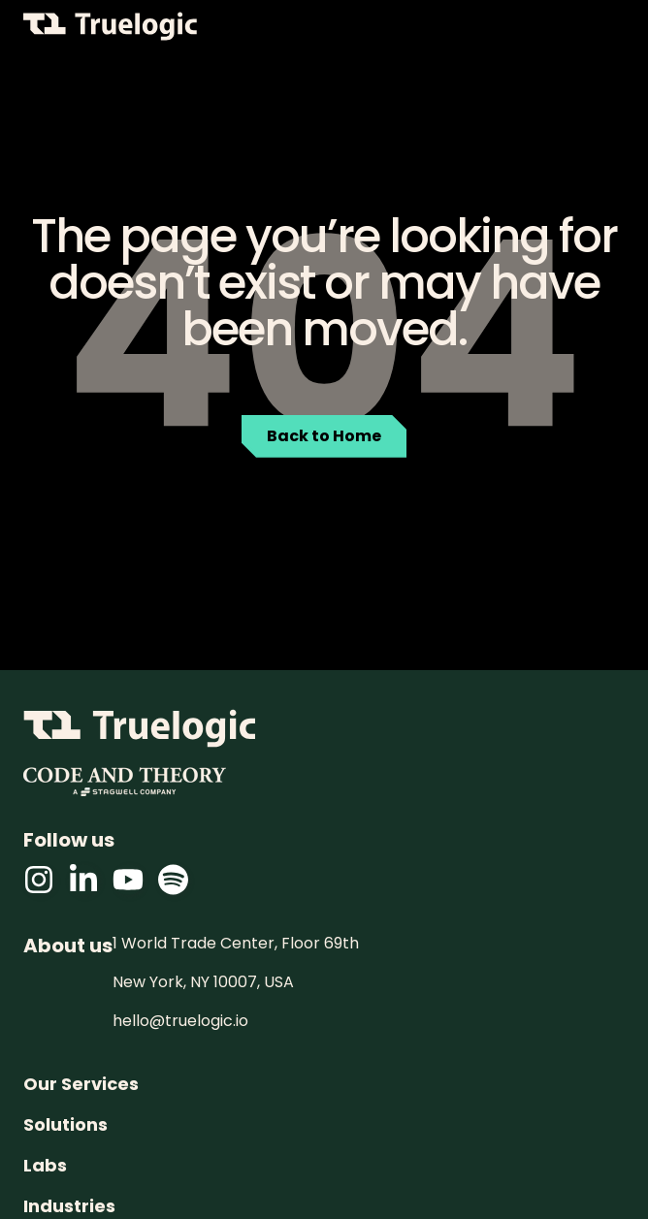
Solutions (65, 1125)
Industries (69, 1206)
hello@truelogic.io (180, 1021)
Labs (45, 1165)
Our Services (81, 1084)
